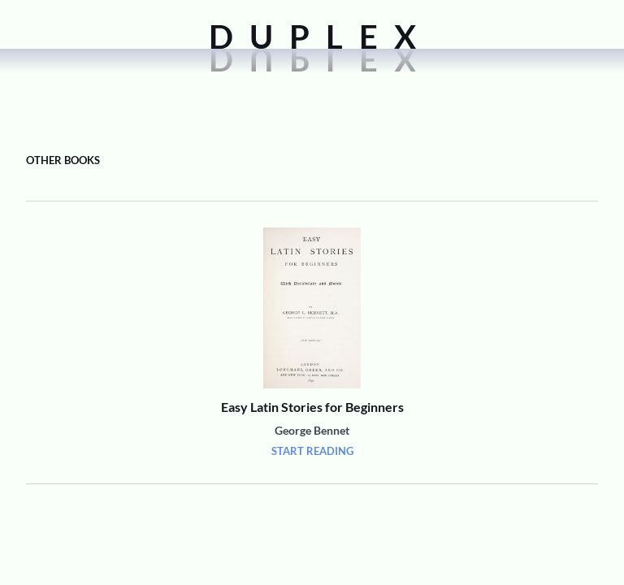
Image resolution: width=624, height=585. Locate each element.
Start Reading (312, 450)
